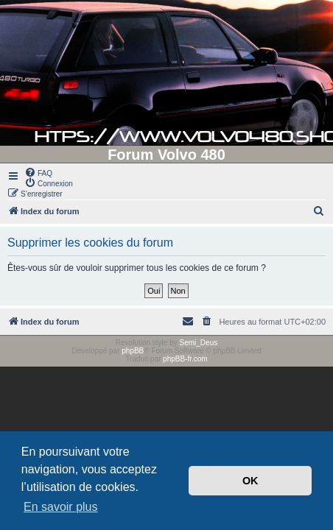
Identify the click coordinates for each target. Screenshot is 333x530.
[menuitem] (38, 172)
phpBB (133, 351)
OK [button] (250, 481)
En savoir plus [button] (61, 507)
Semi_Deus (199, 343)
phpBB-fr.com (185, 359)
